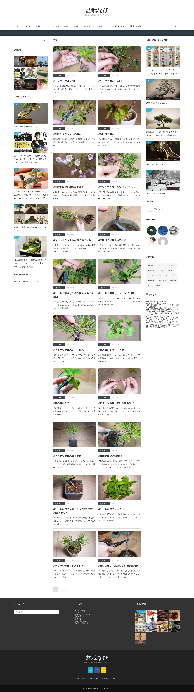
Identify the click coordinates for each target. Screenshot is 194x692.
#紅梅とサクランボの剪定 (67, 134)
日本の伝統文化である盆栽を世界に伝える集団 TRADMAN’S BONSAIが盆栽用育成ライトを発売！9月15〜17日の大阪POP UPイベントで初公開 (162, 312)
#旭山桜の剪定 (106, 134)
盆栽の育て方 (89, 26)
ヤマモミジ (160, 265)
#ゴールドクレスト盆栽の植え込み (72, 240)
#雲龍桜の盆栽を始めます (112, 240)
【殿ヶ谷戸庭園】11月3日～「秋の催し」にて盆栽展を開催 (163, 305)
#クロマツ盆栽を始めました (68, 566)
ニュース (27, 26)
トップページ (17, 26)
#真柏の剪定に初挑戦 (110, 456)
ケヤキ (150, 275)
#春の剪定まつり (62, 403)
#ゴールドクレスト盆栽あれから (158, 316)
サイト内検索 (176, 26)
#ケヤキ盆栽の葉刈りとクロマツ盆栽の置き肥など (73, 511)
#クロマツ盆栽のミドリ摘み (68, 350)
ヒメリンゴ (152, 270)
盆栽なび (97, 10)
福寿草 (150, 265)
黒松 (149, 285)
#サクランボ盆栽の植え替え (156, 302)
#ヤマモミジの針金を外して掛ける (158, 323)
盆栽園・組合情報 (135, 26)
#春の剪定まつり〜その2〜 (113, 350)
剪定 (161, 270)
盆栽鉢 (158, 285)
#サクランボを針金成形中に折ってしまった (162, 321)
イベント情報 (54, 26)
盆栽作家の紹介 (118, 26)
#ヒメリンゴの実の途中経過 (156, 303)
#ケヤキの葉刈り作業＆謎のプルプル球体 (73, 295)
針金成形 (173, 280)
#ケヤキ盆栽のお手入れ (111, 509)
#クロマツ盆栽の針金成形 (67, 456)
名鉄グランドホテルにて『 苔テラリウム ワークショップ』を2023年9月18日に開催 (162, 318)
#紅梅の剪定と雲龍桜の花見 (68, 187)
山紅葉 (159, 275)
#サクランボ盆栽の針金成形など (116, 403)
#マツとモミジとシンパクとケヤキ (117, 187)
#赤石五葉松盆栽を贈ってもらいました (160, 308)
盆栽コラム (103, 26)
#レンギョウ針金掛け (65, 81)
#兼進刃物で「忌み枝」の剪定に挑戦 (118, 566)
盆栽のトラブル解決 (71, 26)
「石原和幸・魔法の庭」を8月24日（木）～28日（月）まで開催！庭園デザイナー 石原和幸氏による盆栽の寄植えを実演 (163, 325)
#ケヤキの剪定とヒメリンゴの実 (116, 293)
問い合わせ (81, 678)
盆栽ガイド (40, 26)
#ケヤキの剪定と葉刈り (111, 81)
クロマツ (172, 265)
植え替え (151, 280)
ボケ (173, 275)
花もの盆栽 (162, 280)
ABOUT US (94, 678)
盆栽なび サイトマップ (110, 678)
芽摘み (169, 270)
